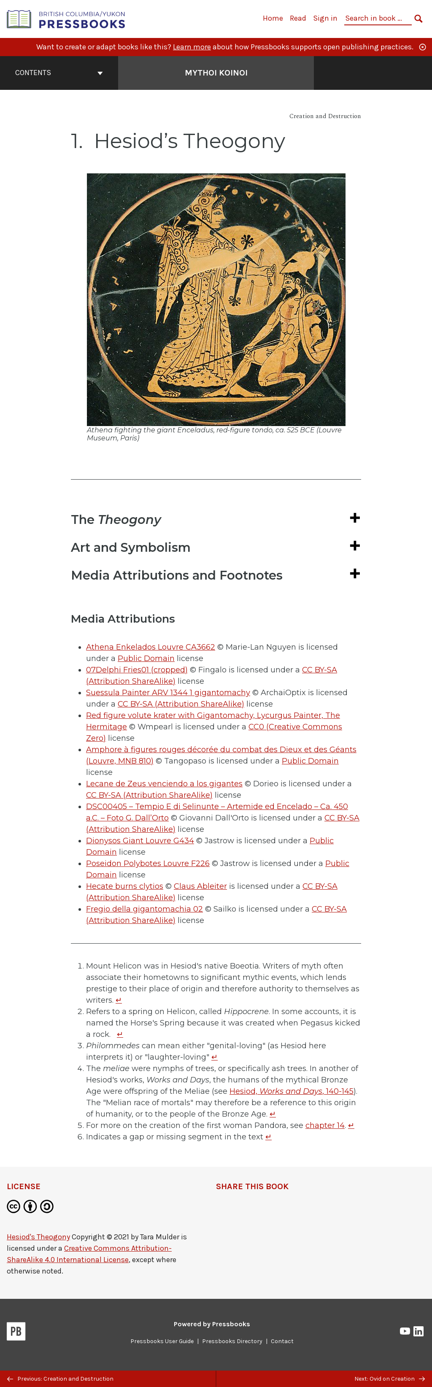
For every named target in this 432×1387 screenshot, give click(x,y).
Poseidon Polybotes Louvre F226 (148, 863)
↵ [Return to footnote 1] (119, 1000)
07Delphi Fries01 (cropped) (137, 670)
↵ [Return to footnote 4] (273, 1114)
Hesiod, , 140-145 (292, 1091)
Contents (59, 72)
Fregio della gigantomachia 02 (144, 909)
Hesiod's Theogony (38, 1236)
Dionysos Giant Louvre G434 (140, 840)
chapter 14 (325, 1125)
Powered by (212, 1324)
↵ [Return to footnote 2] (120, 1034)
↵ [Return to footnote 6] (268, 1136)
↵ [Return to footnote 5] (351, 1125)
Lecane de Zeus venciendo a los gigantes (164, 783)
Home (273, 18)
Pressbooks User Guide (162, 1341)
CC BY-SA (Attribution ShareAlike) (181, 704)
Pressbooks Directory (232, 1341)
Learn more (192, 46)
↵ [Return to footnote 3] (214, 1057)
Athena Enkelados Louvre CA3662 (150, 647)
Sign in (325, 18)
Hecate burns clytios (124, 886)
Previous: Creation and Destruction (60, 1378)
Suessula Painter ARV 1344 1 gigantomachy (168, 692)
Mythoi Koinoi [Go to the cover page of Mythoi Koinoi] (216, 73)
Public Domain (146, 658)
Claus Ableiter (200, 886)
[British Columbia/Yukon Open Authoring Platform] (66, 18)
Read (298, 18)
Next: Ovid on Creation (389, 1378)
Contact (282, 1341)
